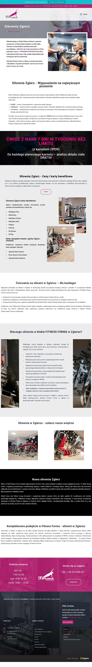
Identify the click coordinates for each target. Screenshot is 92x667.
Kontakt (36, 642)
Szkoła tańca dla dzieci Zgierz (72, 639)
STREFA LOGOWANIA (57, 2)
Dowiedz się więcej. (75, 617)
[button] (5, 443)
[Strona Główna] (5, 31)
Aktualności (37, 634)
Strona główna (38, 629)
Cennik (36, 639)
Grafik (36, 637)
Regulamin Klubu (39, 644)
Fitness (66, 629)
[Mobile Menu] (83, 14)
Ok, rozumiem (67, 622)
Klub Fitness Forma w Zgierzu (43, 631)
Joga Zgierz (67, 634)
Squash (66, 637)
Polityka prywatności (40, 647)
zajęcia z (26, 51)
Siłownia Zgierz (14, 31)
